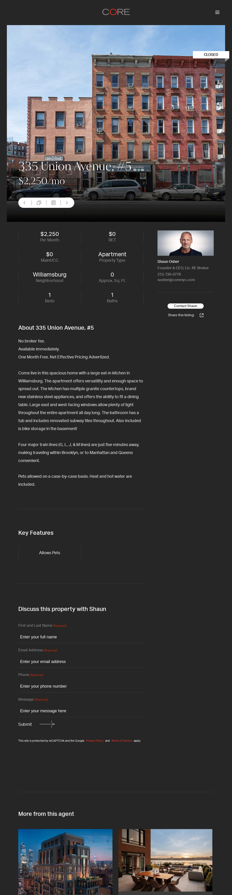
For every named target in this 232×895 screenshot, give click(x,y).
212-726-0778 (169, 274)
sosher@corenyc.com (176, 280)
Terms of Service (121, 740)
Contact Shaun (185, 306)
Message (33, 699)
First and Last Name (42, 625)
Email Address (37, 650)
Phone (30, 675)
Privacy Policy (95, 740)
